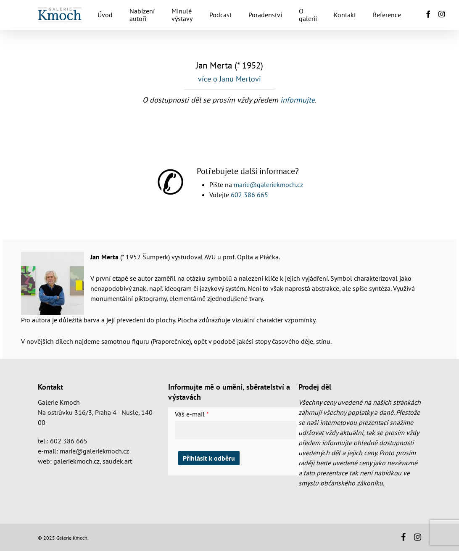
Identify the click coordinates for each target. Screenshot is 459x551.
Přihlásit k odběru (209, 458)
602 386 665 (249, 194)
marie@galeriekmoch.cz (268, 184)
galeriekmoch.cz (76, 461)
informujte (297, 100)
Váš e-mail (190, 414)
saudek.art (117, 461)
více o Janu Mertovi (229, 79)
